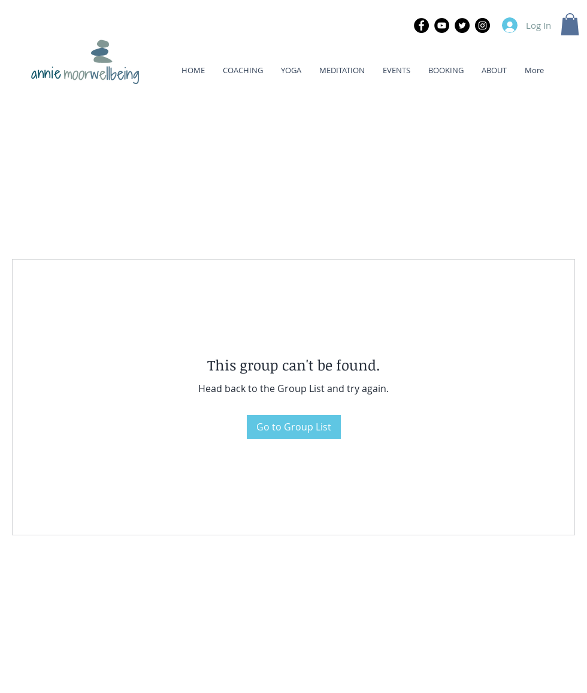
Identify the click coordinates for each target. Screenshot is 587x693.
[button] (570, 24)
